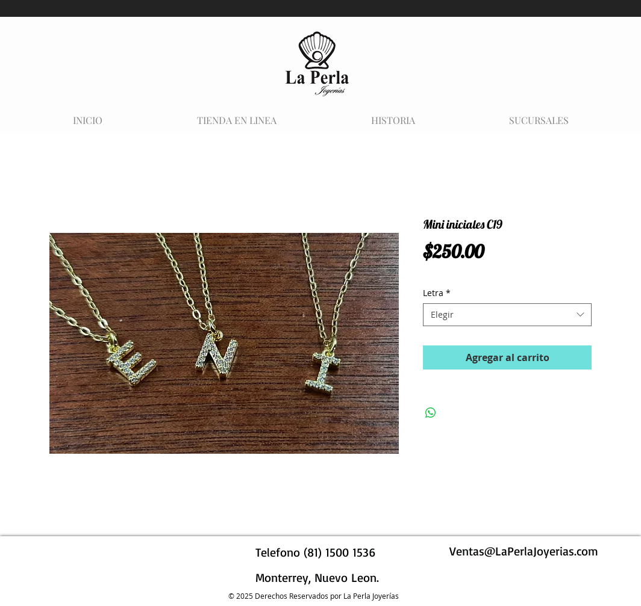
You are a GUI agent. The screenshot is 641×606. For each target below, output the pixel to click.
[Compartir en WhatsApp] (431, 413)
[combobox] (507, 314)
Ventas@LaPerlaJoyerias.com (523, 550)
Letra (437, 292)
